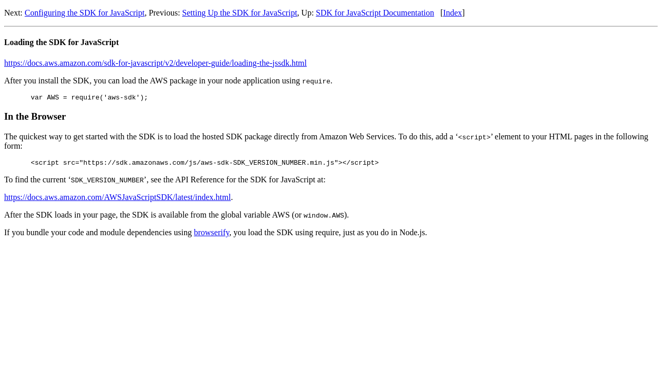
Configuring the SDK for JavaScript (85, 12)
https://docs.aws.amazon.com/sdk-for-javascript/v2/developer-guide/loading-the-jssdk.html (155, 63)
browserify (211, 235)
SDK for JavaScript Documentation (375, 12)
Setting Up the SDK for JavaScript (239, 12)
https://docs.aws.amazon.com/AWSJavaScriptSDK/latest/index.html (117, 200)
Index (452, 12)
